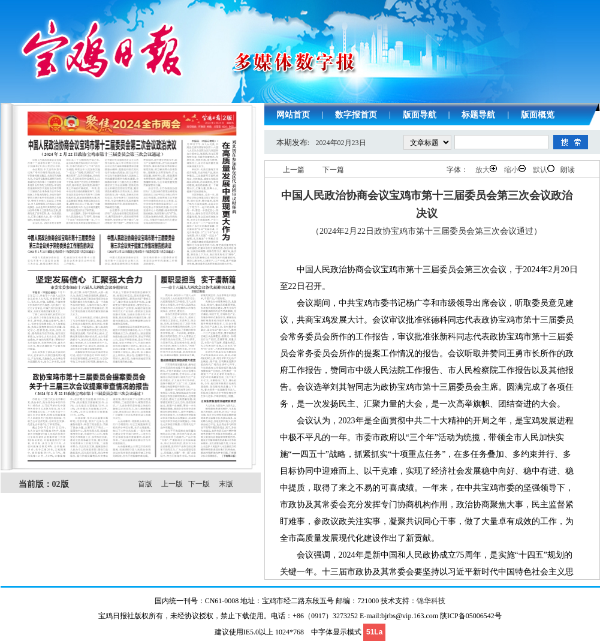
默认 (543, 169)
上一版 (172, 484)
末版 (226, 484)
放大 (486, 169)
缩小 (515, 169)
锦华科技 (431, 601)
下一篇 (333, 169)
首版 (145, 484)
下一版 (199, 484)
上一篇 (293, 169)
